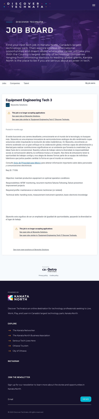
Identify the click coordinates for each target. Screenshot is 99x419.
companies (15, 83)
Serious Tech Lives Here (24, 341)
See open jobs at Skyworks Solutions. (26, 116)
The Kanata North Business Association (31, 335)
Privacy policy (43, 275)
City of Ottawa (19, 351)
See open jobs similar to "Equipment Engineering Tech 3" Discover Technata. (41, 119)
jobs (4, 83)
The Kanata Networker (24, 330)
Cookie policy (54, 275)
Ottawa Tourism (20, 346)
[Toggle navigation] (93, 5)
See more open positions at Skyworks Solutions (31, 250)
